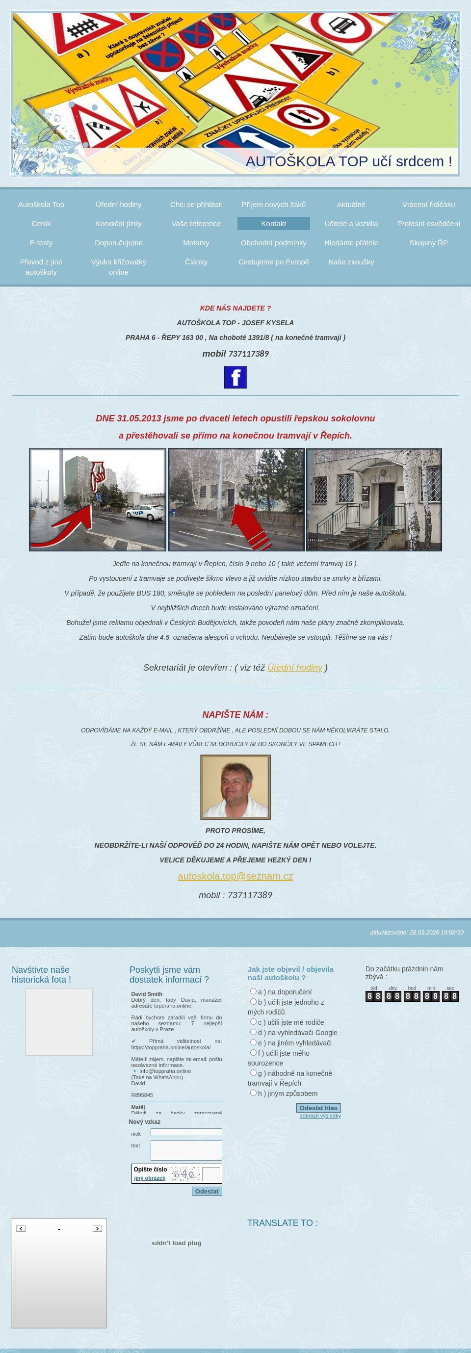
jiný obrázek (150, 1182)
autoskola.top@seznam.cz (235, 876)
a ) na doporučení (285, 992)
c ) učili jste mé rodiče (291, 1022)
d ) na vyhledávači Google (298, 1033)
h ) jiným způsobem (287, 1093)
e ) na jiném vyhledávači (295, 1043)
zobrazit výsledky (320, 1116)
